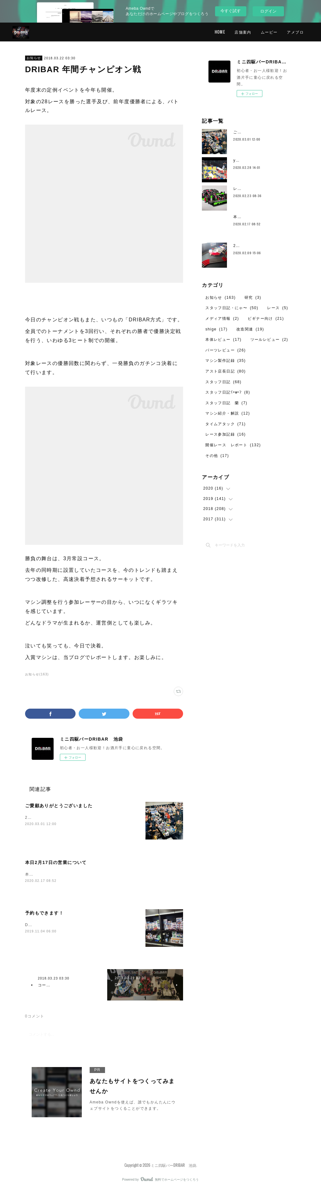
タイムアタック (225, 424)
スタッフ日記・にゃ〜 (231, 308)
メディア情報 (222, 318)
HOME (220, 32)
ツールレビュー (269, 339)
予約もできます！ (44, 913)
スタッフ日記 (223, 382)
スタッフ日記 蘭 (226, 403)
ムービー (269, 32)
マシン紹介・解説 (227, 413)
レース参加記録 (225, 434)
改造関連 (250, 329)
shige (216, 329)
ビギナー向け (266, 318)
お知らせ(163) (37, 674)
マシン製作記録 (225, 360)
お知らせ (34, 58)
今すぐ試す (230, 10)
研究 (253, 297)
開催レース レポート (233, 445)
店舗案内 (242, 32)
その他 (217, 455)
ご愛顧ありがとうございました (59, 805)
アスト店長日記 (225, 371)
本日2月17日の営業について (56, 862)
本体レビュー (223, 339)
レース (277, 308)
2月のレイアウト (249, 246)
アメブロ (295, 32)
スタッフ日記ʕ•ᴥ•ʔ (227, 392)
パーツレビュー (225, 350)
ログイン (268, 11)
